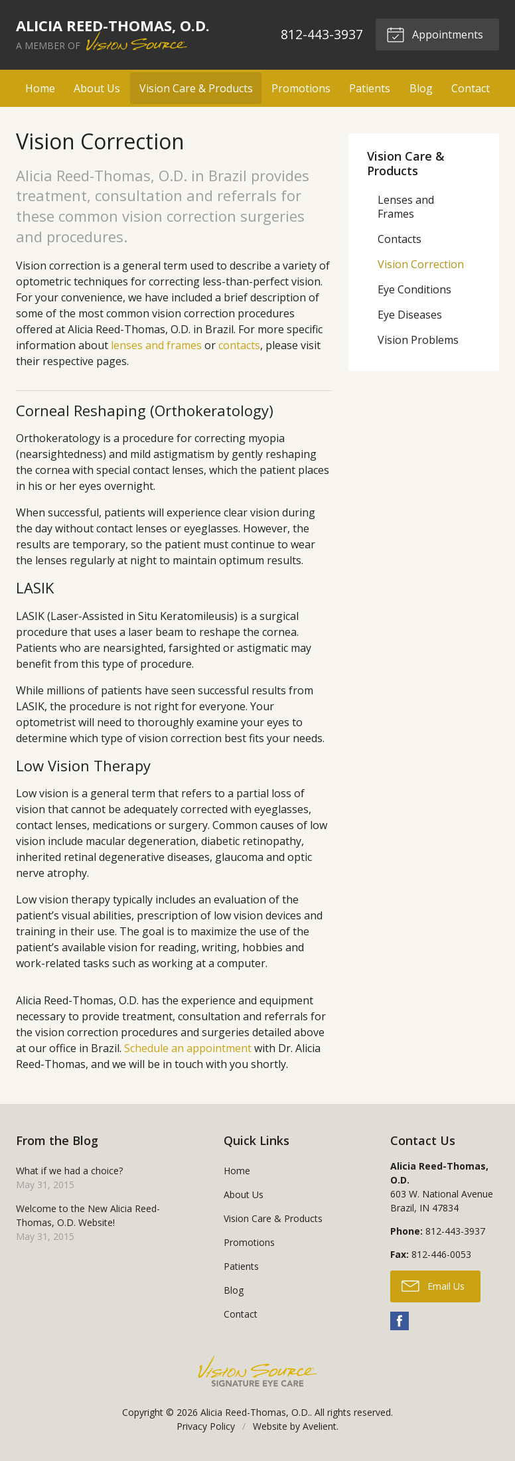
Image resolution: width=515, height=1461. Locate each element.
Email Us (433, 1285)
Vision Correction (421, 264)
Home (40, 88)
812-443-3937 (321, 34)
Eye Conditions (414, 289)
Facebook (399, 1321)
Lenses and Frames (406, 206)
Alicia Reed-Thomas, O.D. (255, 1412)
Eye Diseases (410, 314)
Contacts (399, 239)
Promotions (301, 88)
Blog (421, 88)
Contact (470, 88)
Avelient (319, 1426)
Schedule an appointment (188, 1048)
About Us (97, 88)
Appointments (434, 34)
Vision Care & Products (196, 88)
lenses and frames (156, 345)
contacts (239, 345)
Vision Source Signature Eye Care (257, 1371)
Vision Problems (418, 340)
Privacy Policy (206, 1426)
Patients (369, 88)
